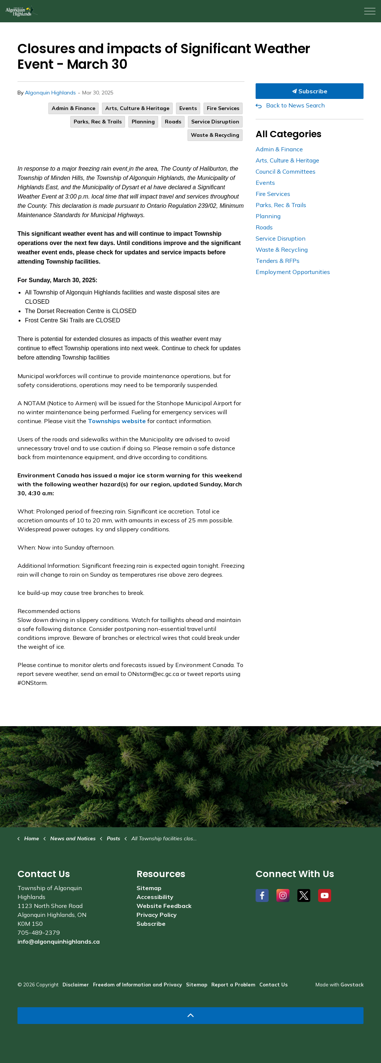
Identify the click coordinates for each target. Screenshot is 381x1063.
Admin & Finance (73, 108)
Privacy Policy (157, 914)
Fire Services (223, 108)
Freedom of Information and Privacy (137, 985)
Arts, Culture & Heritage (137, 108)
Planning (143, 121)
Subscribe (309, 91)
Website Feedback (164, 905)
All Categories (288, 134)
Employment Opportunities (293, 272)
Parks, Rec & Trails (98, 121)
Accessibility (155, 897)
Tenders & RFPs (278, 260)
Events (188, 108)
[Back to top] (190, 1015)
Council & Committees (286, 171)
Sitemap (149, 888)
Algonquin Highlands (50, 92)
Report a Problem (233, 985)
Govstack (352, 985)
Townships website (117, 421)
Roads (173, 121)
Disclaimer (76, 985)
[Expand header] (370, 11)
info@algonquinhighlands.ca (58, 941)
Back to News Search (295, 105)
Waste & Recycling (215, 135)
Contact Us (273, 985)
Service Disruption (215, 121)
